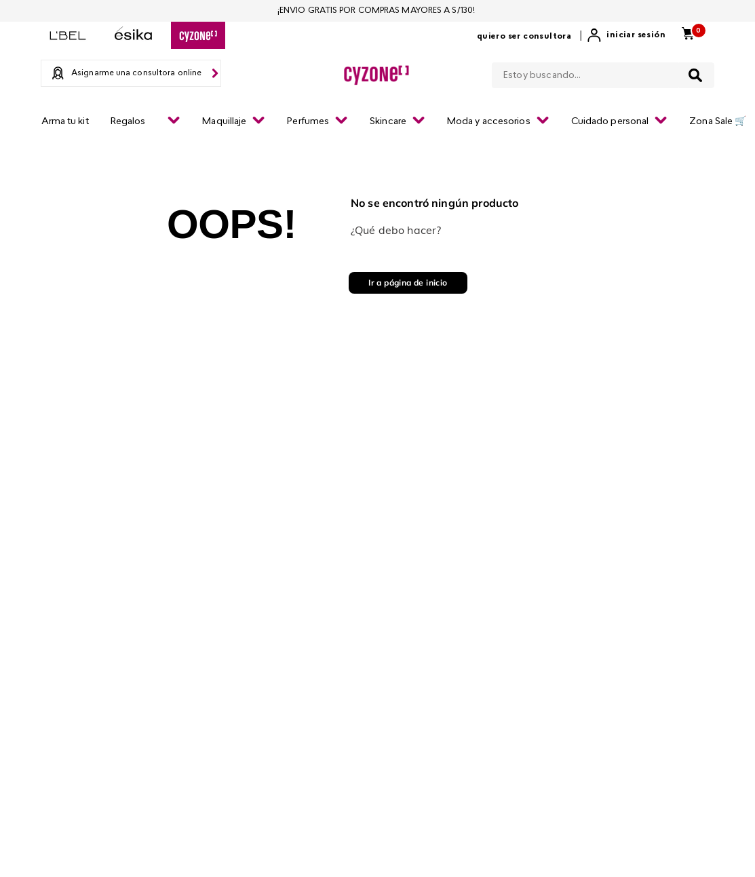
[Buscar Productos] (695, 75)
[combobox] (603, 72)
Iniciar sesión (635, 35)
